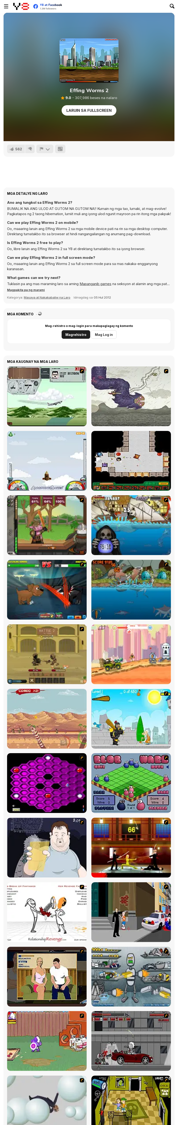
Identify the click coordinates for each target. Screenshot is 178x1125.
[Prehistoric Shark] (131, 590)
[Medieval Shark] (131, 525)
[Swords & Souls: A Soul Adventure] (47, 654)
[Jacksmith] (47, 525)
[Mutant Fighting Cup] (47, 590)
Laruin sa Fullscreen (89, 110)
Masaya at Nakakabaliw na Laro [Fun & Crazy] (47, 297)
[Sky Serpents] (131, 396)
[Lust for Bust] (47, 977)
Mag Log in (104, 335)
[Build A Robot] (131, 977)
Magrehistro (75, 335)
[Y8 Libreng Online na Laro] (21, 6)
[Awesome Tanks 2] (131, 461)
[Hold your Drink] (47, 847)
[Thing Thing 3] (131, 1041)
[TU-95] (47, 396)
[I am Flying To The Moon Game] (47, 461)
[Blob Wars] (131, 783)
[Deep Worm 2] (47, 719)
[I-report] (44, 149)
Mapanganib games (95, 284)
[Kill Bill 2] (131, 847)
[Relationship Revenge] (47, 912)
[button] (26, 289)
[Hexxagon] (47, 783)
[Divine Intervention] (131, 912)
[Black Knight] (131, 719)
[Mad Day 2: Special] (131, 654)
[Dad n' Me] (47, 1041)
